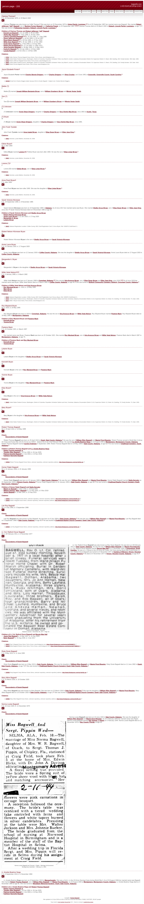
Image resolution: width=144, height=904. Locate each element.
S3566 (7, 699)
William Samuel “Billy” (15, 490)
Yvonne (9, 322)
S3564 (7, 462)
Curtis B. (10, 49)
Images (112, 11)
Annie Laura (10, 216)
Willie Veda (84, 314)
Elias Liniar (70, 152)
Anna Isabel (30, 132)
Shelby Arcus (100, 208)
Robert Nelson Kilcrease (15, 215)
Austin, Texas (92, 112)
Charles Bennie (34, 74)
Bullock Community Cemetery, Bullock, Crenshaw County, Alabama (113, 282)
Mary (8, 289)
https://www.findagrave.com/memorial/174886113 (65, 646)
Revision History (129, 11)
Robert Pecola (12, 45)
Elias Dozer (52, 132)
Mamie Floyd (103, 440)
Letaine (9, 220)
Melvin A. (10, 489)
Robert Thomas (19, 882)
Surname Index (86, 11)
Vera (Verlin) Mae (68, 112)
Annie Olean (27, 112)
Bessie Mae (103, 548)
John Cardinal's (61, 902)
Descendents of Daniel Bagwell (16, 437)
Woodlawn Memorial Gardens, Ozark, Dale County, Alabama (54, 883)
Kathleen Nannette (13, 455)
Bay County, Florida (87, 722)
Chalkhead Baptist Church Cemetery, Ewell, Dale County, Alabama (79, 520)
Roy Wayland (11, 287)
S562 (7, 138)
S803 (7, 64)
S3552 (7, 498)
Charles (55, 74)
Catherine (52, 26)
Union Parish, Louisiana (76, 24)
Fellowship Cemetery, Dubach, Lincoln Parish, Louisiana (35, 28)
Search (94, 11)
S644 (7, 297)
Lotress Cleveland (13, 36)
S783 (7, 60)
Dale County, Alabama (92, 444)
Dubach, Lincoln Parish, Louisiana (121, 26)
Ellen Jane (68, 132)
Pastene (116, 314)
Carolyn (30, 444)
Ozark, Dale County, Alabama (51, 440)
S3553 (7, 500)
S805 (7, 62)
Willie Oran (11, 42)
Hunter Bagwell (74, 898)
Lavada (9, 51)
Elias (8, 291)
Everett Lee (11, 33)
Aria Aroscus (72, 280)
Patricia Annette (12, 454)
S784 (7, 57)
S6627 (7, 644)
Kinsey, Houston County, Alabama (119, 554)
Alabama (48, 208)
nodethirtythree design (88, 902)
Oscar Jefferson (12, 38)
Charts (98, 11)
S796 (7, 59)
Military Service (119, 11)
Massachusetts (50, 880)
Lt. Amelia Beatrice (81, 442)
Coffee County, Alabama (48, 252)
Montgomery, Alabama (21, 315)
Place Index (105, 11)
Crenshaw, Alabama (46, 280)
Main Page (78, 11)
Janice (9, 492)
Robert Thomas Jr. (13, 450)
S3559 (7, 672)
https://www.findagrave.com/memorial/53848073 (60, 644)
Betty (9, 638)
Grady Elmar (11, 44)
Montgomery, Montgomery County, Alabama (122, 442)
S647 (7, 300)
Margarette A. (11, 218)
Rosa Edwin (11, 40)
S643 (7, 226)
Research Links (138, 11)
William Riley (84, 440)
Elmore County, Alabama (26, 482)
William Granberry (54, 91)
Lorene (22, 152)
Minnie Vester (73, 91)
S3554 (7, 527)
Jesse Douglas (12, 47)
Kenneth (9, 320)
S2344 (7, 81)
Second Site (67, 902)
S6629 (7, 646)
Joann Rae (11, 636)
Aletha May (11, 35)
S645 (7, 299)
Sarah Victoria (61, 239)
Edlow (21, 168)
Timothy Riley (12, 452)
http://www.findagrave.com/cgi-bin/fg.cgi (71, 462)
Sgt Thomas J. (96, 720)
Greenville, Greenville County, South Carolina (104, 74)
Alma (70, 74)
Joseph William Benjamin (28, 91)
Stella (133, 480)
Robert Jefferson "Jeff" (37, 31)
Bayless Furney (33, 26)
